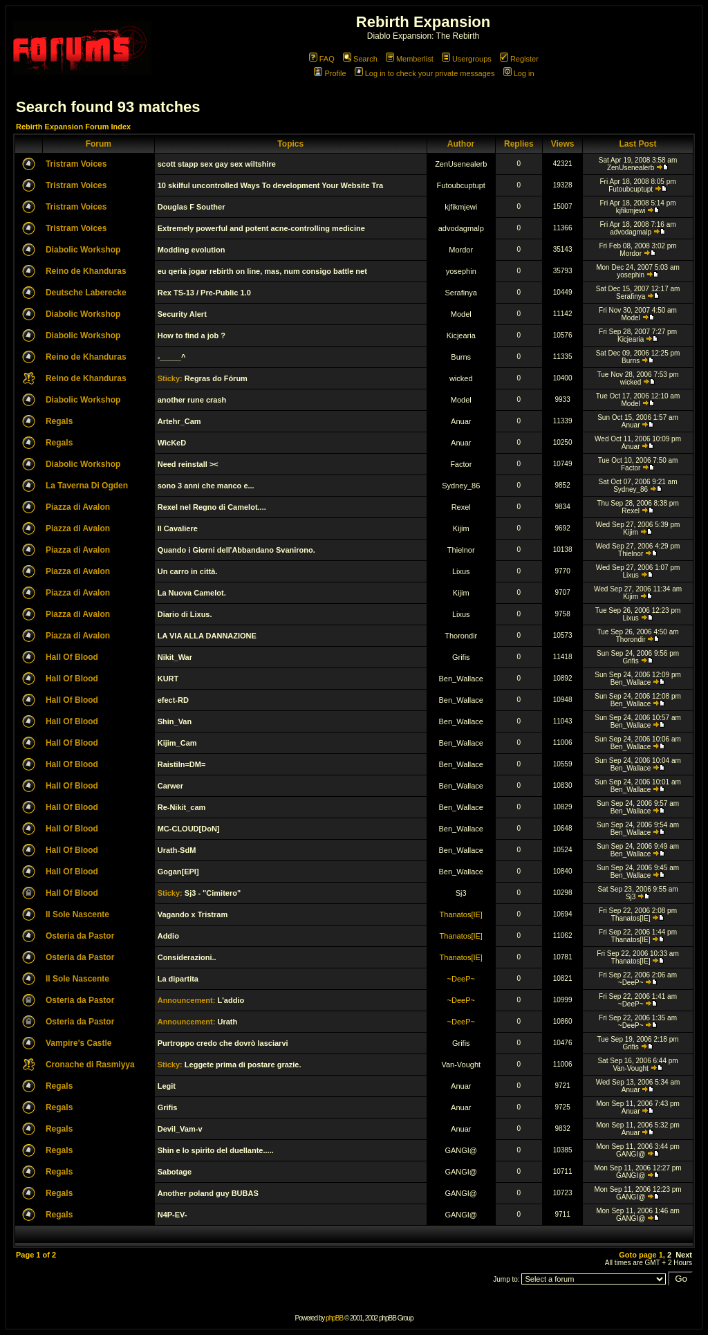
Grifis (461, 657)
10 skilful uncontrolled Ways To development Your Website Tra (270, 185)
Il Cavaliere (178, 528)
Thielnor (461, 550)
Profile (330, 73)
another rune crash (192, 400)
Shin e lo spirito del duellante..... (216, 1150)
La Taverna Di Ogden (87, 485)
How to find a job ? (191, 335)
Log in (518, 73)
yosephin (461, 271)
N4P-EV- (172, 1214)
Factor (461, 464)
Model (461, 314)
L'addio (230, 1000)
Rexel (461, 507)
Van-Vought (461, 1064)
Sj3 (461, 893)
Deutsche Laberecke (86, 292)
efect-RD (173, 700)
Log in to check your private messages (425, 73)
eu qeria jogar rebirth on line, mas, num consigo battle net (262, 271)
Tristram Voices (76, 164)
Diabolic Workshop (83, 250)
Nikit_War (175, 657)
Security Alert (182, 314)
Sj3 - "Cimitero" (213, 893)
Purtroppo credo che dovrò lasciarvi (223, 1043)
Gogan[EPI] (178, 871)
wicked (461, 378)
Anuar (461, 421)
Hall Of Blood (72, 657)
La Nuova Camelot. (192, 593)
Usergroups (467, 59)
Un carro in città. (188, 571)
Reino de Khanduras (86, 271)
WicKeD (172, 443)
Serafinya (461, 292)
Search (360, 59)
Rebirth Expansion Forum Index (73, 126)
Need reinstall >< (188, 464)
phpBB (334, 1318)
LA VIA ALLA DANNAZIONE (207, 636)
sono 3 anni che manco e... (206, 485)
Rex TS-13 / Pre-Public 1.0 (204, 292)
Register (519, 59)
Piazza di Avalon (78, 507)
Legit (167, 1086)
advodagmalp (461, 228)
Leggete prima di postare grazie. (243, 1064)
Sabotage (175, 1172)
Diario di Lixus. (185, 614)
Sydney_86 (461, 485)
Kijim (461, 528)
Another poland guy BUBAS (208, 1193)
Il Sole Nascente (77, 914)
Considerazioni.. (187, 957)
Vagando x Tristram (192, 914)
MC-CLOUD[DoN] (189, 829)
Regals (59, 421)
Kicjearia (461, 335)
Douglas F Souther (191, 207)
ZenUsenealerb (461, 164)
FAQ (322, 59)
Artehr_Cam (179, 421)
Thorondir (461, 636)
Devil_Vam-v (180, 1129)
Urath (227, 1022)
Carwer (170, 786)
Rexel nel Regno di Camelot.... (212, 507)
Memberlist (410, 59)
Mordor (461, 250)
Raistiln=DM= (182, 764)
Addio (168, 936)
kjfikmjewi (461, 207)
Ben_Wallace (461, 678)
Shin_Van (175, 721)
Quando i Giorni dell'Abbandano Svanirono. (236, 550)
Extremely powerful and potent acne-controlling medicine (261, 228)
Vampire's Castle (79, 1043)
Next (684, 1255)
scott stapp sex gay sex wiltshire (217, 164)
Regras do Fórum (216, 378)
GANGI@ (461, 1150)
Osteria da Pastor (80, 936)
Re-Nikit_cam (182, 807)
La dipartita (178, 979)
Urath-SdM (177, 850)
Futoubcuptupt (461, 185)
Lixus (461, 571)
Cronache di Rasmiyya (90, 1064)
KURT (168, 678)
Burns (461, 357)
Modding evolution (191, 250)
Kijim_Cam (177, 743)
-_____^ (172, 357)
